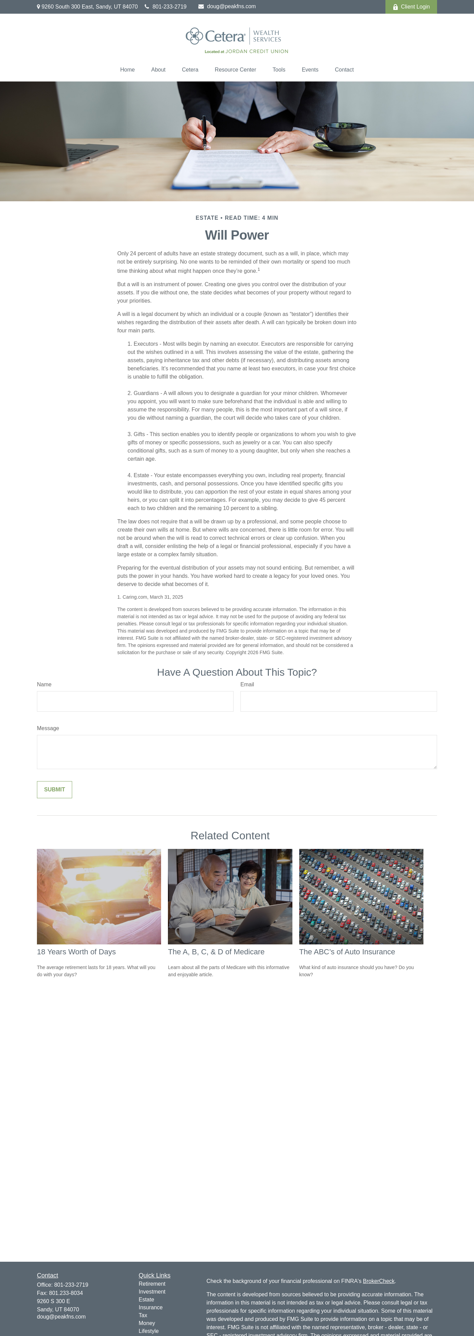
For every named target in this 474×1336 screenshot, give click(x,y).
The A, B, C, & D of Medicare (216, 951)
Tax (143, 1315)
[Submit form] (54, 789)
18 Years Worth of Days (76, 951)
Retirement (152, 1284)
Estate (146, 1299)
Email (247, 684)
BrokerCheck (378, 1281)
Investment (152, 1292)
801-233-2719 (166, 7)
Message (48, 728)
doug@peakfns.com (227, 6)
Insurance (151, 1307)
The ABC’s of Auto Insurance (347, 951)
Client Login (411, 7)
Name (44, 684)
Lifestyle (149, 1331)
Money (147, 1323)
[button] (127, 70)
